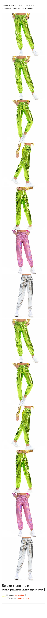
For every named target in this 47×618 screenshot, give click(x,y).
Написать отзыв (23, 598)
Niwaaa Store (19, 595)
